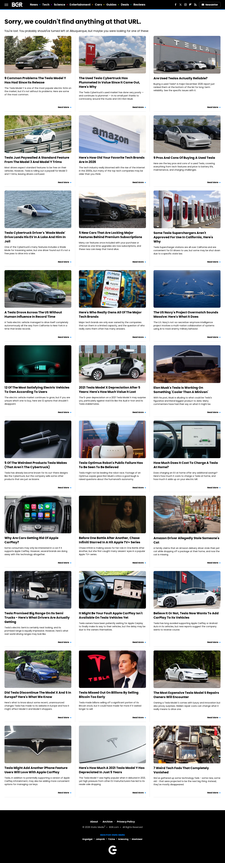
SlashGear (137, 839)
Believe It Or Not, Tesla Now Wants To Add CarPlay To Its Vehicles (186, 615)
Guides (111, 4)
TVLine (111, 839)
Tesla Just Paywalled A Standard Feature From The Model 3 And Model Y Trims (36, 160)
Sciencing (123, 839)
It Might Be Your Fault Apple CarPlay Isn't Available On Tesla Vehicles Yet (111, 615)
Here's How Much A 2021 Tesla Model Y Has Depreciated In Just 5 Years (112, 770)
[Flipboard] (190, 4)
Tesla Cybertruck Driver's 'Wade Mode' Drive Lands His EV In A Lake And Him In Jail (35, 237)
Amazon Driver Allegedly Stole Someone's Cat (186, 540)
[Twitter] (180, 4)
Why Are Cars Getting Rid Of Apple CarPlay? (31, 540)
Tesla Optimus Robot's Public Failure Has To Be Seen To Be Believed (111, 465)
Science (59, 4)
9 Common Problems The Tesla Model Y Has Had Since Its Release (35, 80)
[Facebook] (175, 4)
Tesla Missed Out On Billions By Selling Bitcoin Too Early (109, 695)
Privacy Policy (126, 821)
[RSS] (195, 4)
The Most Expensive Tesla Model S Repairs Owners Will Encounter (186, 695)
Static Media (97, 827)
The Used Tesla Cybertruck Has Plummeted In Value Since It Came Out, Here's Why (109, 82)
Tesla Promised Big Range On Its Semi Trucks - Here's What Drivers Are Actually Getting (37, 617)
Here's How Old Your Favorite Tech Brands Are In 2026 (112, 160)
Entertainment (80, 4)
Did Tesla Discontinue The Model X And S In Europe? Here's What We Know (37, 695)
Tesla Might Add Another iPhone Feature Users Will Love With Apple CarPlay (35, 770)
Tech (45, 4)
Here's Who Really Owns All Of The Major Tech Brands (110, 314)
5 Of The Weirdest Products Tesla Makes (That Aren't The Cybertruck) (35, 465)
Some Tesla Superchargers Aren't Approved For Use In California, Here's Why (183, 237)
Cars (98, 4)
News (34, 4)
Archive (108, 821)
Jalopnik (100, 839)
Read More (63, 107)
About (94, 821)
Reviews (139, 4)
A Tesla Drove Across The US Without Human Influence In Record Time (33, 314)
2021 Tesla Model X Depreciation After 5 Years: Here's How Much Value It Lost (109, 389)
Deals (125, 4)
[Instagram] (185, 4)
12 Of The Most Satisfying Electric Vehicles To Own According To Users (36, 389)
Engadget (87, 839)
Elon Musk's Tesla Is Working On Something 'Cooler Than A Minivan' (181, 390)
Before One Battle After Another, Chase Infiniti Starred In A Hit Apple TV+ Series (109, 540)
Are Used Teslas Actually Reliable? (181, 78)
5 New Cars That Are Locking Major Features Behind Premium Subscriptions (110, 235)
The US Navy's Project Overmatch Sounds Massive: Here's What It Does (186, 314)
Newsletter (210, 4)
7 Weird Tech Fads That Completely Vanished (181, 770)
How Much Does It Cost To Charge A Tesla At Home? (186, 465)
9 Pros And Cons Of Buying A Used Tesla (184, 158)
